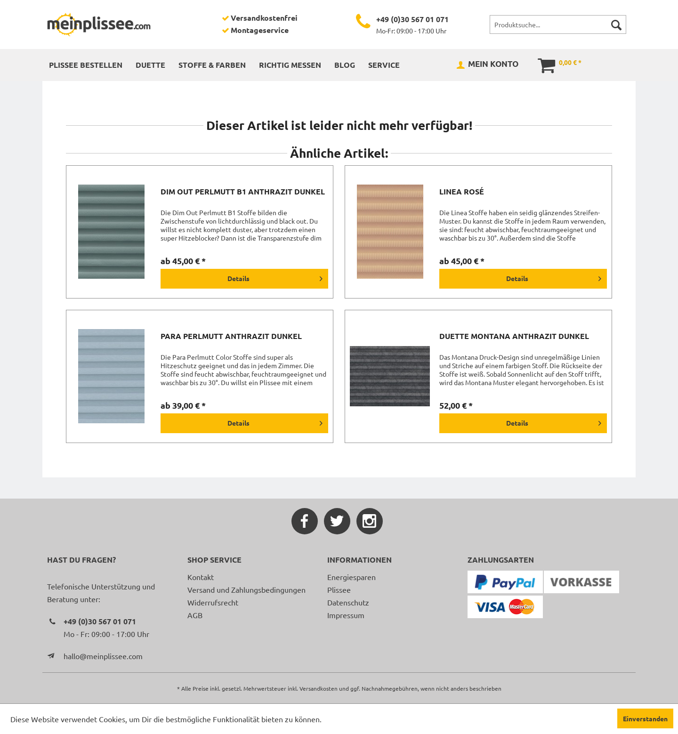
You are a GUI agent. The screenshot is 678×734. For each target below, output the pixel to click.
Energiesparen (351, 576)
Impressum (345, 615)
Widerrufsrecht (212, 602)
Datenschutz (348, 602)
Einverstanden (645, 718)
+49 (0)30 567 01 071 (412, 19)
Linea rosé (461, 191)
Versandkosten (318, 688)
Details (275, 276)
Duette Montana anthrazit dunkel (514, 336)
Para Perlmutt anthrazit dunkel (231, 336)
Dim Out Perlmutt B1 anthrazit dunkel (243, 191)
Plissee (339, 589)
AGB (194, 615)
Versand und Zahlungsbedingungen (246, 589)
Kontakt (200, 576)
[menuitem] (558, 24)
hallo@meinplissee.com (103, 656)
